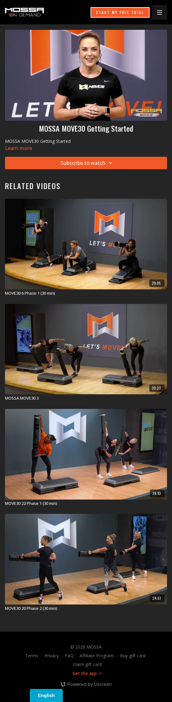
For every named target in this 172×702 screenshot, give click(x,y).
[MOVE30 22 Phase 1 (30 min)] (86, 503)
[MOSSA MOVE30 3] (86, 398)
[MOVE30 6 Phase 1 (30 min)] (86, 293)
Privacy (51, 656)
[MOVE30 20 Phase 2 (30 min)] (86, 608)
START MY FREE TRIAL (120, 12)
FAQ (69, 656)
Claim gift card (87, 664)
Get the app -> (87, 673)
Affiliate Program (97, 656)
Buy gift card (133, 656)
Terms (31, 656)
